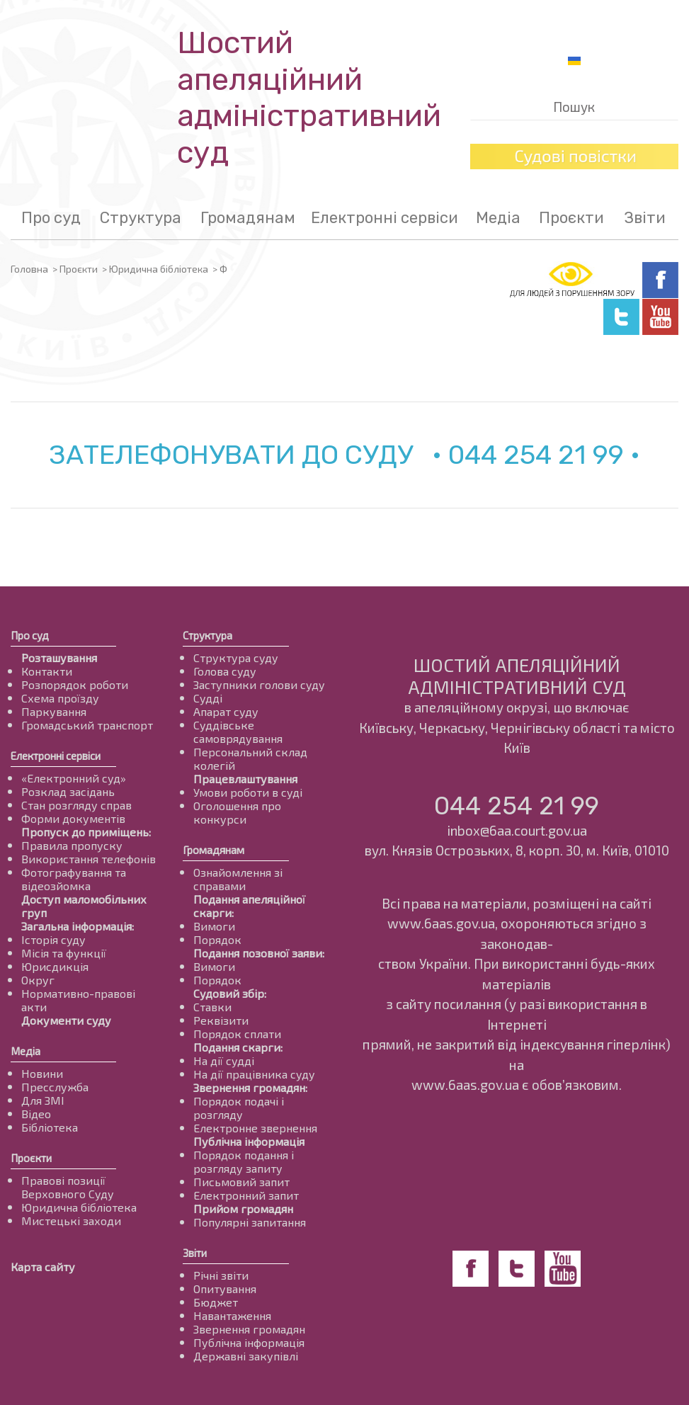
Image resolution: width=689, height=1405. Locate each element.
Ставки (212, 1006)
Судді (207, 698)
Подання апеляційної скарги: (249, 905)
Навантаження (232, 1315)
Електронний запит (246, 1195)
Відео (36, 1113)
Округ (38, 979)
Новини (42, 1073)
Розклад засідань (68, 791)
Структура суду (235, 657)
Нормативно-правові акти (78, 999)
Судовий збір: (229, 993)
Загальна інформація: (77, 926)
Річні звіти (221, 1275)
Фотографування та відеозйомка (73, 878)
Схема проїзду (60, 698)
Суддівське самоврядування (238, 731)
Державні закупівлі (245, 1356)
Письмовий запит (241, 1181)
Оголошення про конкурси (237, 812)
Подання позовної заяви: (258, 953)
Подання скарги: (238, 1047)
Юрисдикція (55, 966)
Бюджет (215, 1302)
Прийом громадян (243, 1208)
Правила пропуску (72, 845)
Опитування (224, 1288)
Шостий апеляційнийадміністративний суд (309, 98)
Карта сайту (43, 1266)
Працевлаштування (245, 778)
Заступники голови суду (259, 684)
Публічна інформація (248, 1141)
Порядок (217, 939)
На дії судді (223, 1060)
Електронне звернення (255, 1127)
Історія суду (53, 939)
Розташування (59, 657)
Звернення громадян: (250, 1087)
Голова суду (224, 671)
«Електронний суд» (73, 778)
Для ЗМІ (42, 1100)
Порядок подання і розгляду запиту (243, 1161)
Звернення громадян (249, 1329)
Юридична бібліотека (158, 269)
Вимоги (214, 926)
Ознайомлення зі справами (238, 878)
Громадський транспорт (87, 725)
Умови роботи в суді (247, 792)
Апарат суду (225, 711)
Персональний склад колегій (250, 758)
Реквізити (221, 1020)
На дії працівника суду (254, 1074)
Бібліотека (49, 1127)
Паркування (53, 711)
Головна (29, 269)
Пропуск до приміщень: (86, 831)
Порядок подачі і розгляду (238, 1107)
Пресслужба (55, 1086)
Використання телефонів (88, 858)
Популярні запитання (249, 1222)
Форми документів (73, 818)
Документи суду (66, 1020)
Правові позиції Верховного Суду (67, 1186)
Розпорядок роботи (74, 684)
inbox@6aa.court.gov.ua (517, 830)
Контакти (46, 671)
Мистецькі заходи (71, 1220)
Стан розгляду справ (76, 805)
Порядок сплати (237, 1033)
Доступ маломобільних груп (84, 905)
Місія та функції (63, 953)
